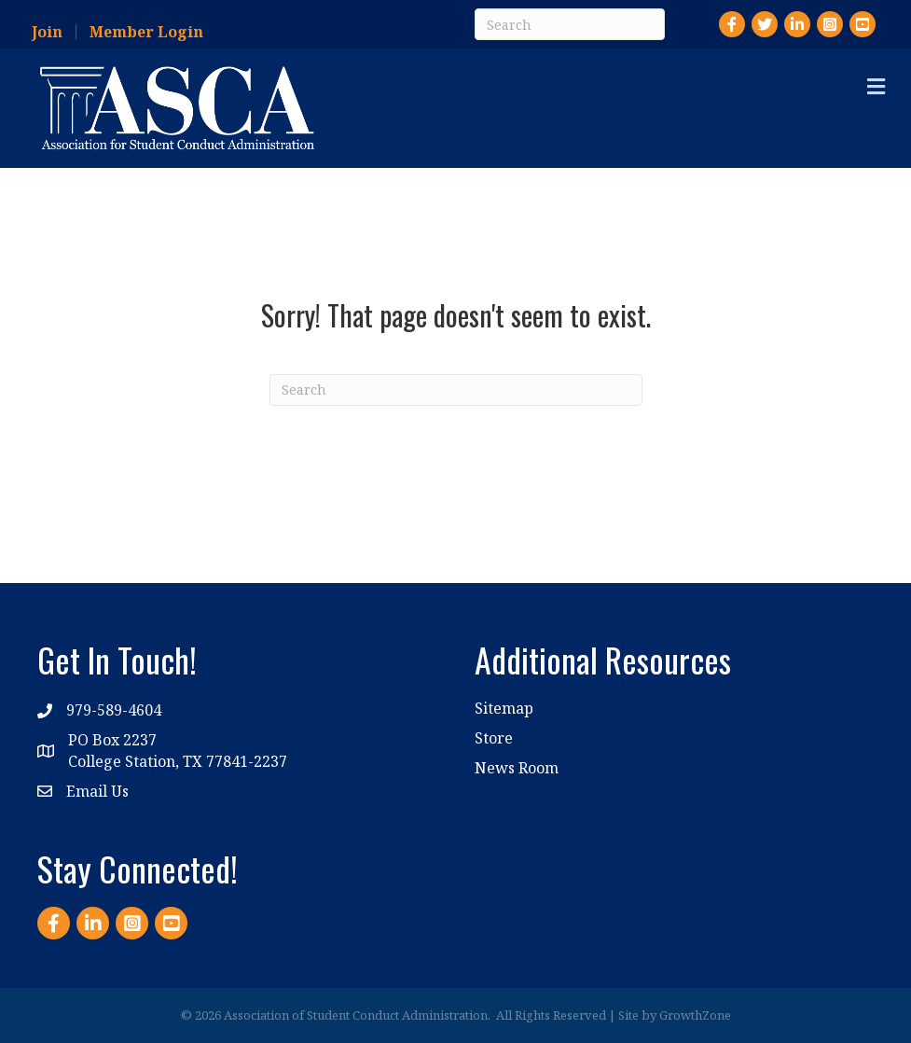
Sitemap (504, 708)
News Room (517, 768)
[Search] (570, 24)
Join (47, 31)
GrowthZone (695, 1015)
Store (494, 738)
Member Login (146, 31)
